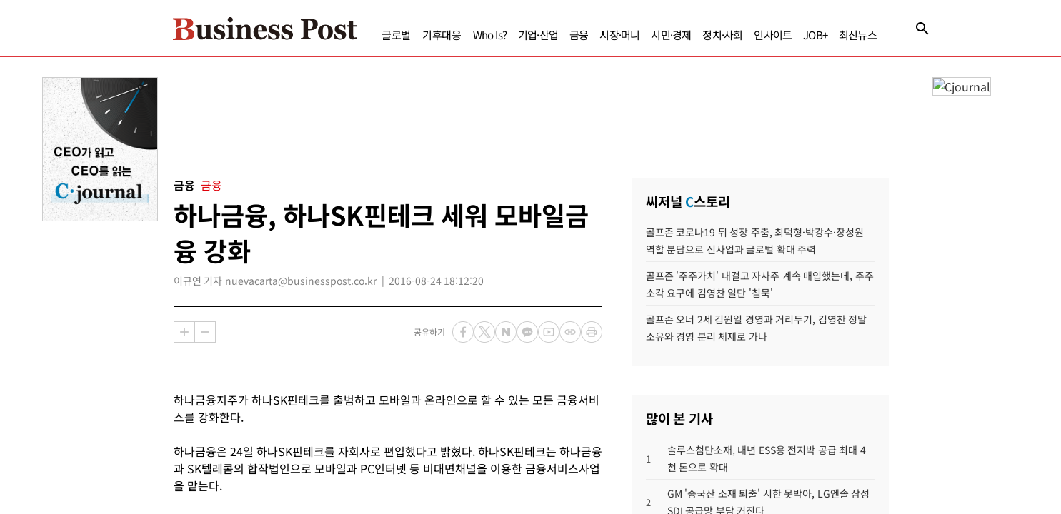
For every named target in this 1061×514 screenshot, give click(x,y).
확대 (184, 332)
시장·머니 (592, 34)
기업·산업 (511, 34)
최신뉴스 (831, 34)
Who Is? (462, 34)
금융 (551, 34)
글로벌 (369, 34)
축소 (205, 332)
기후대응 (414, 34)
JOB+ (788, 34)
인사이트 (745, 34)
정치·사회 (695, 34)
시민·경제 (644, 34)
